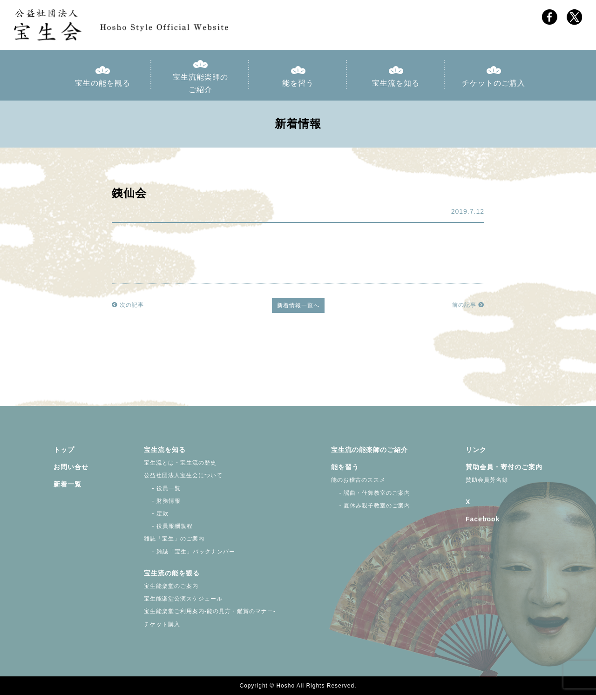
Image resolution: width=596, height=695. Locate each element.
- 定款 (156, 513)
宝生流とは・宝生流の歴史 (180, 462)
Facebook (483, 519)
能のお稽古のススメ (358, 480)
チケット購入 (162, 624)
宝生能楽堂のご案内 (171, 586)
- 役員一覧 (162, 488)
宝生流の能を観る (172, 573)
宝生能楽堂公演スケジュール (183, 598)
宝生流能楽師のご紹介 (200, 83)
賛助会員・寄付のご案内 (504, 467)
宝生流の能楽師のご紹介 (369, 449)
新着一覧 (67, 484)
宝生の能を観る (102, 83)
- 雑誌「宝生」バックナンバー (189, 551)
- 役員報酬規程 (168, 526)
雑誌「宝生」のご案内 (174, 538)
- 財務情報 (162, 501)
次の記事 (128, 305)
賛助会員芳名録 (487, 480)
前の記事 (468, 305)
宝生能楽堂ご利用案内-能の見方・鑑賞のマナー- (210, 611)
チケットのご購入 (493, 83)
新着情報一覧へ (298, 305)
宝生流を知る (396, 83)
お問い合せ (71, 467)
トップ (64, 449)
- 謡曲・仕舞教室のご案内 (370, 493)
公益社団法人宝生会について (183, 475)
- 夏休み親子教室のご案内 (370, 505)
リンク (476, 449)
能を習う (298, 83)
